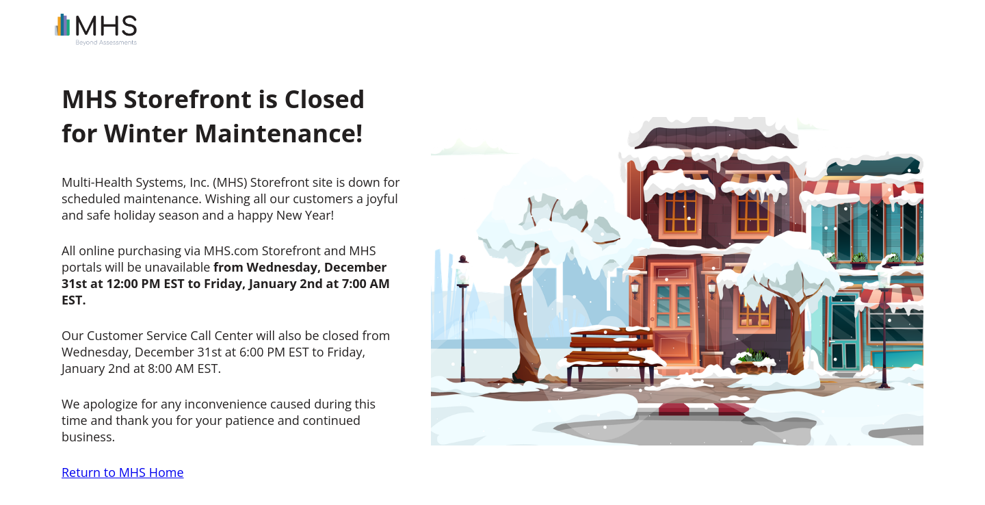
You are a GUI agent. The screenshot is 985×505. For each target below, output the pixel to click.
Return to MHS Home (123, 472)
